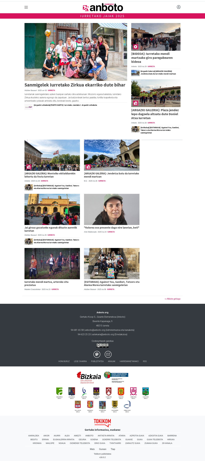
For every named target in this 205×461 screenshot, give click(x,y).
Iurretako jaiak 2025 (102, 16)
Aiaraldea (33, 436)
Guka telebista (155, 439)
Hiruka (170, 439)
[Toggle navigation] (26, 7)
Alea (67, 436)
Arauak (111, 361)
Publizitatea (97, 361)
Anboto (89, 436)
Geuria (82, 439)
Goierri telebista (111, 439)
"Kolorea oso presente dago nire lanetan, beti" (111, 227)
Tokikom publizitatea (102, 454)
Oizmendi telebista (80, 443)
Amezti (77, 436)
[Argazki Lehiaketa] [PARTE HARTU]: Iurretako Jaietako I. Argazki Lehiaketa (65, 105)
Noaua (62, 443)
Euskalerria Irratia (63, 439)
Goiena (94, 439)
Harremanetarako (129, 361)
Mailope (50, 443)
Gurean (102, 449)
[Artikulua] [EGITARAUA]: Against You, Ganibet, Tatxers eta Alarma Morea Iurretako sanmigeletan (160, 130)
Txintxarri (115, 443)
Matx (92, 449)
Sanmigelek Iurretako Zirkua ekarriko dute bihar (74, 85)
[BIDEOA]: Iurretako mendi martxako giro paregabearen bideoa (152, 58)
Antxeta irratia (106, 436)
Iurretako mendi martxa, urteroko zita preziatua (46, 283)
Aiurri (57, 436)
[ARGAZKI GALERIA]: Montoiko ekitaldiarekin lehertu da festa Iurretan (49, 175)
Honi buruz (64, 361)
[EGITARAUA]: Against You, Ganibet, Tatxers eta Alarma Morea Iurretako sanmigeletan (111, 283)
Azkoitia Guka (155, 436)
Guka (140, 439)
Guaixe (129, 439)
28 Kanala (167, 443)
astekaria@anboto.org (103, 334)
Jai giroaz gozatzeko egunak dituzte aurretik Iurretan (50, 229)
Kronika (37, 443)
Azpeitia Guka (137, 436)
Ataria (122, 436)
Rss (145, 361)
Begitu (34, 439)
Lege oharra (80, 361)
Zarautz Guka (132, 443)
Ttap (113, 449)
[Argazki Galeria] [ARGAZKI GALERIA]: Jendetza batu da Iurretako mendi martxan (158, 72)
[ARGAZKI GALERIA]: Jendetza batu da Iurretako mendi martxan (111, 175)
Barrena (172, 436)
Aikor (46, 436)
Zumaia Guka (151, 443)
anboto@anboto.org (95, 330)
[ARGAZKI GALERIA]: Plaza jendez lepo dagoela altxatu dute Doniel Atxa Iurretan (155, 114)
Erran (45, 439)
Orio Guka (99, 443)
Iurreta (51, 90)
